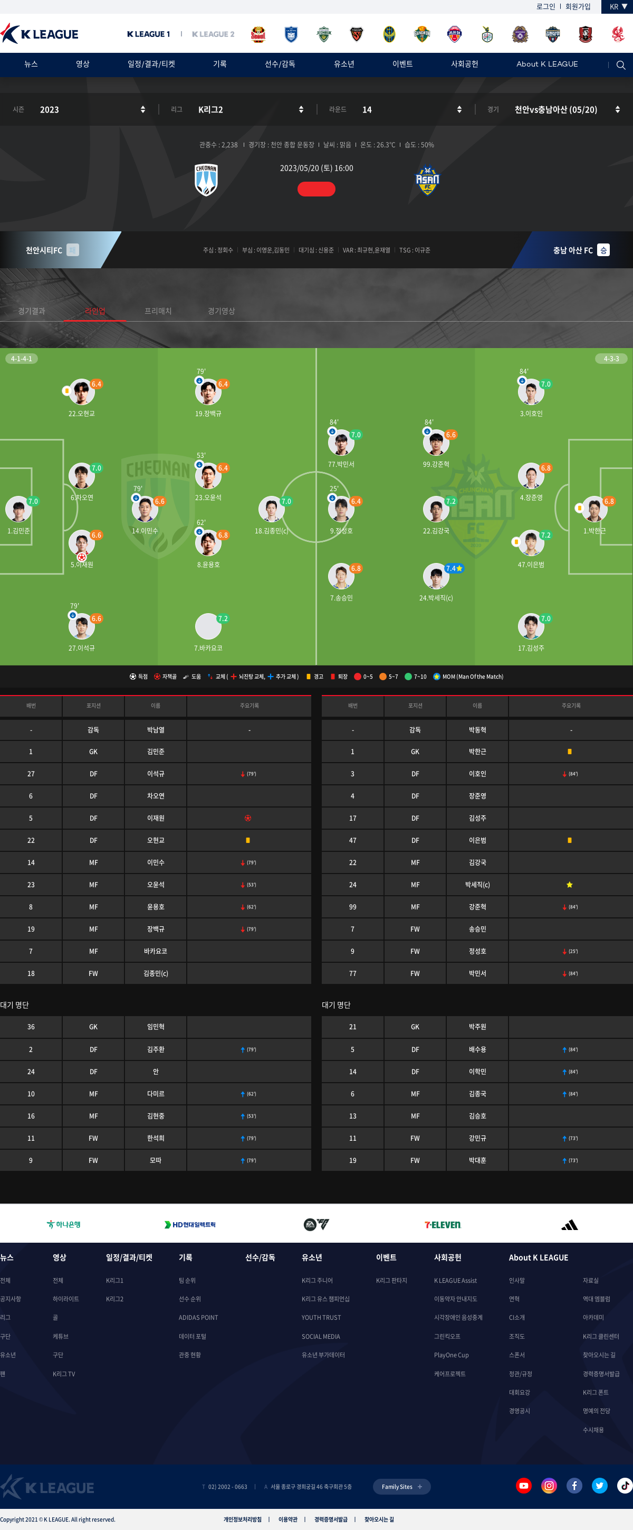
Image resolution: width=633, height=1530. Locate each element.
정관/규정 (520, 1373)
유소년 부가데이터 (323, 1354)
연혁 (514, 1298)
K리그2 (114, 1298)
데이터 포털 (192, 1336)
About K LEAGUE (547, 65)
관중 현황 (190, 1354)
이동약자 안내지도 (455, 1298)
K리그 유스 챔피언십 (326, 1298)
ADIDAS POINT (198, 1317)
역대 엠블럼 (596, 1298)
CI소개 (517, 1317)
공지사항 (10, 1298)
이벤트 (402, 65)
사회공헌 (464, 65)
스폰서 (517, 1354)
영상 (83, 65)
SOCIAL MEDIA (321, 1336)
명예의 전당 (596, 1410)
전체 (5, 1280)
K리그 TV (64, 1373)
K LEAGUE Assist (455, 1280)
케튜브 (61, 1336)
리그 (5, 1317)
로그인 (545, 6)
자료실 (591, 1280)
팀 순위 (187, 1280)
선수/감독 (280, 65)
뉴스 (31, 65)
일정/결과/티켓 (151, 65)
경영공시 (519, 1410)
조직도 (517, 1336)
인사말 (517, 1280)
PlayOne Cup (451, 1354)
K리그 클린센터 (601, 1336)
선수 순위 (190, 1298)
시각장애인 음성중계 (458, 1317)
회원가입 (578, 6)
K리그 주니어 (317, 1280)
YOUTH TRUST (321, 1317)
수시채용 (593, 1429)
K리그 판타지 (391, 1280)
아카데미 (593, 1317)
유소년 (344, 65)
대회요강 (519, 1392)
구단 (5, 1336)
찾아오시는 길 (599, 1354)
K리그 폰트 (596, 1392)
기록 (220, 65)
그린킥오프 (447, 1336)
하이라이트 (66, 1298)
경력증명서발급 (601, 1373)
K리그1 (114, 1280)
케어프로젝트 (450, 1373)
